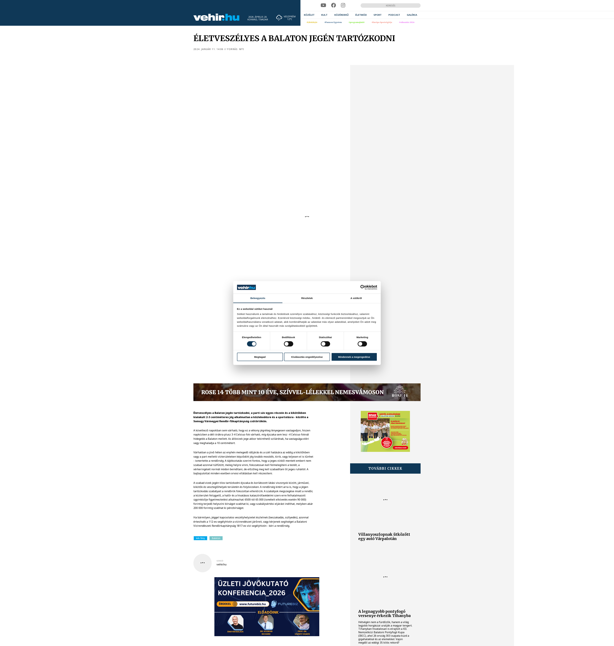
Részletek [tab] (307, 298)
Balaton (216, 538)
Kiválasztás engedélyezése (307, 357)
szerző (220, 561)
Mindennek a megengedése (354, 357)
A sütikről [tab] (356, 298)
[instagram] (343, 5)
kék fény (200, 538)
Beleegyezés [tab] (257, 298)
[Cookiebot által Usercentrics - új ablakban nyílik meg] (362, 287)
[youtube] (323, 5)
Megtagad (260, 357)
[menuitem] (309, 15)
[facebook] (333, 5)
